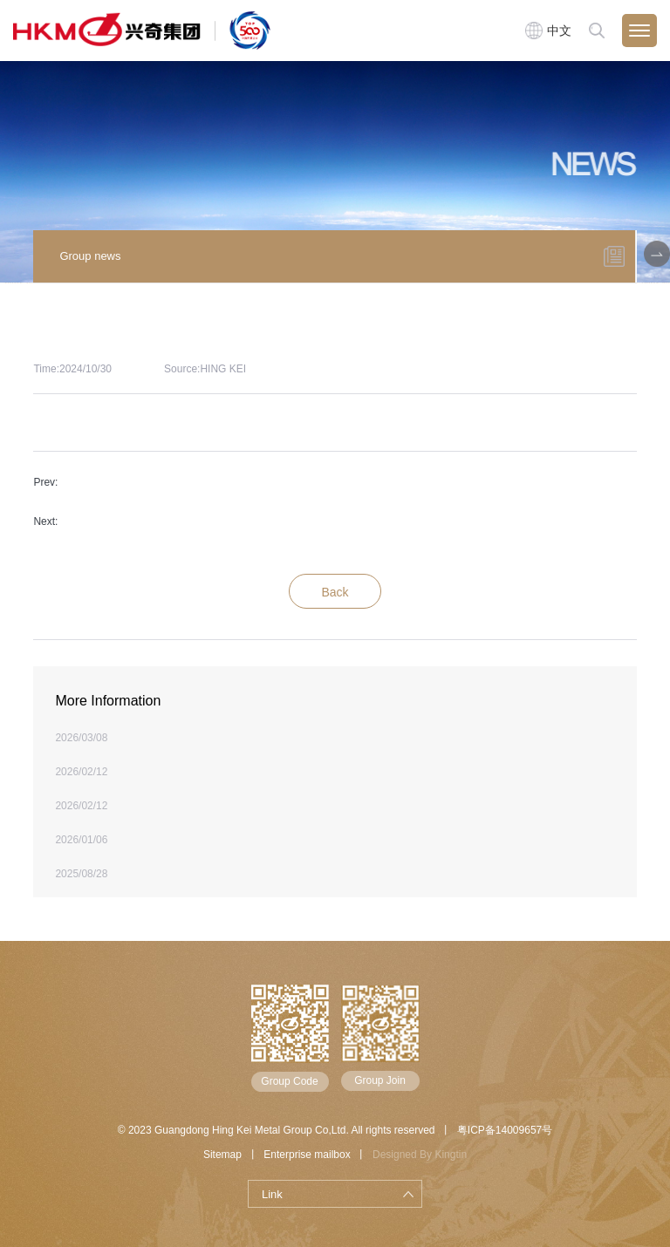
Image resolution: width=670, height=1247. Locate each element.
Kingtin (450, 1154)
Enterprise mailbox (306, 1154)
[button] (657, 254)
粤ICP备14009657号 (504, 1130)
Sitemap (222, 1154)
